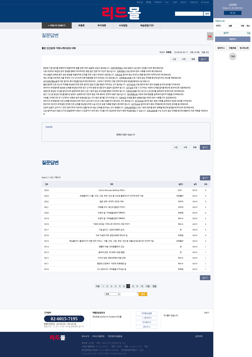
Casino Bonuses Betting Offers (112, 190)
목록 (193, 59)
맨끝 (154, 286)
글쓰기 (203, 59)
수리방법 (123, 25)
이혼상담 (122, 98)
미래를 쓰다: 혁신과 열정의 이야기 (111, 207)
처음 (97, 286)
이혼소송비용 (152, 111)
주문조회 (232, 48)
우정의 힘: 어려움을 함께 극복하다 (111, 213)
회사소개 (85, 336)
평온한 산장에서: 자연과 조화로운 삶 (111, 263)
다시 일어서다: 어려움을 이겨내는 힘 (111, 269)
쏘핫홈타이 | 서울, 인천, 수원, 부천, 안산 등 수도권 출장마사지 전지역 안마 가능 (111, 196)
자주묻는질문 (146, 313)
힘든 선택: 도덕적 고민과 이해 (111, 201)
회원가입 (140, 2)
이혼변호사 (121, 71)
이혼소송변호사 (130, 107)
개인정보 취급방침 (115, 336)
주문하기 (232, 39)
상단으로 (198, 336)
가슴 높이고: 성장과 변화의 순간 (111, 230)
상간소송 (129, 88)
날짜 (195, 184)
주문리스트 (194, 2)
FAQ (166, 2)
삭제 (183, 59)
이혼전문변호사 (117, 68)
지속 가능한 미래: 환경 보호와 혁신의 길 (111, 235)
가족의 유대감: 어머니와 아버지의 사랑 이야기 (111, 224)
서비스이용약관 (98, 336)
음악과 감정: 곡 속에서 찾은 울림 (112, 252)
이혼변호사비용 (125, 78)
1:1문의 (174, 2)
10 (142, 286)
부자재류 (102, 25)
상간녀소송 (131, 84)
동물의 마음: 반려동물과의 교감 (111, 246)
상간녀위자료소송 (50, 81)
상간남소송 (139, 101)
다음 (148, 286)
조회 (205, 184)
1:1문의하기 (147, 318)
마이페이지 (158, 2)
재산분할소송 (132, 94)
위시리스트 (205, 2)
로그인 (232, 13)
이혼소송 (118, 74)
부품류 (81, 25)
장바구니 (183, 2)
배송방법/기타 (147, 25)
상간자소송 (135, 104)
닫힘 (210, 36)
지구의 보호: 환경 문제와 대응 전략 (112, 258)
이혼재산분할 (131, 91)
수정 (174, 59)
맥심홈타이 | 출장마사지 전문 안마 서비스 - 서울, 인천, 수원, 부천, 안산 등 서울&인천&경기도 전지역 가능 (111, 241)
